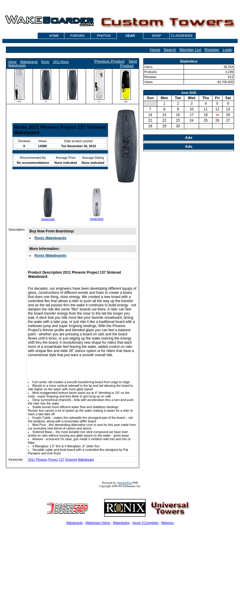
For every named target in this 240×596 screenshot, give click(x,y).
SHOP (156, 35)
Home (155, 49)
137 (61, 459)
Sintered (71, 459)
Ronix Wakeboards (50, 238)
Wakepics (167, 522)
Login (227, 49)
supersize (48, 219)
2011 (31, 459)
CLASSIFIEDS (182, 35)
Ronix (45, 62)
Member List (190, 49)
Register (211, 49)
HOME (54, 35)
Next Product (128, 63)
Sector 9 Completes (145, 522)
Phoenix (41, 459)
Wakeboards (29, 62)
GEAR (130, 35)
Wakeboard (86, 459)
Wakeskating (121, 522)
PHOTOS (104, 35)
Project (53, 459)
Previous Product (109, 61)
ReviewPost (125, 482)
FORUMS (77, 35)
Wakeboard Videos (97, 522)
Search (170, 49)
